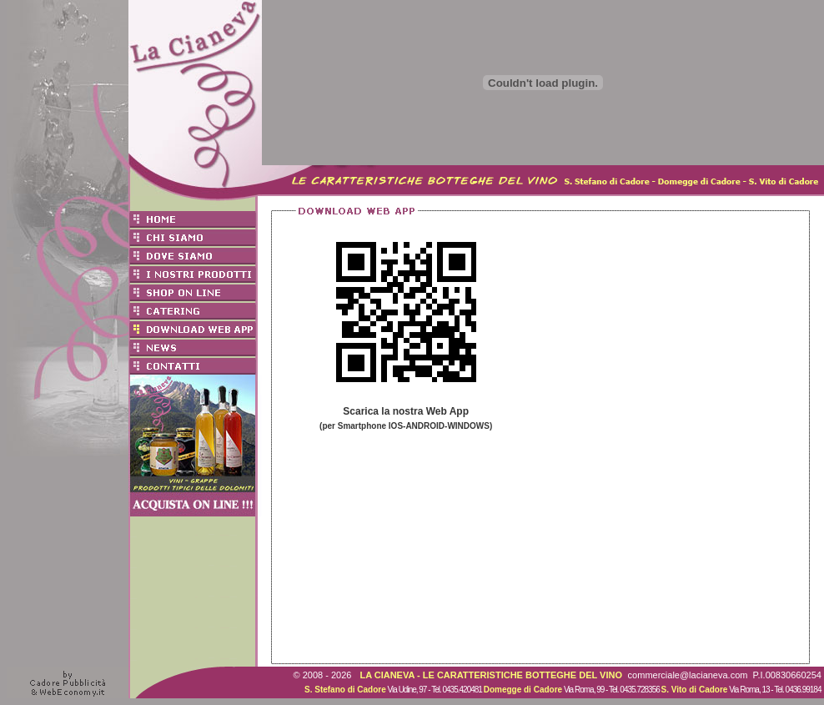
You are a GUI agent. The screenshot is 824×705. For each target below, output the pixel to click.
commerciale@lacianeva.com (688, 675)
